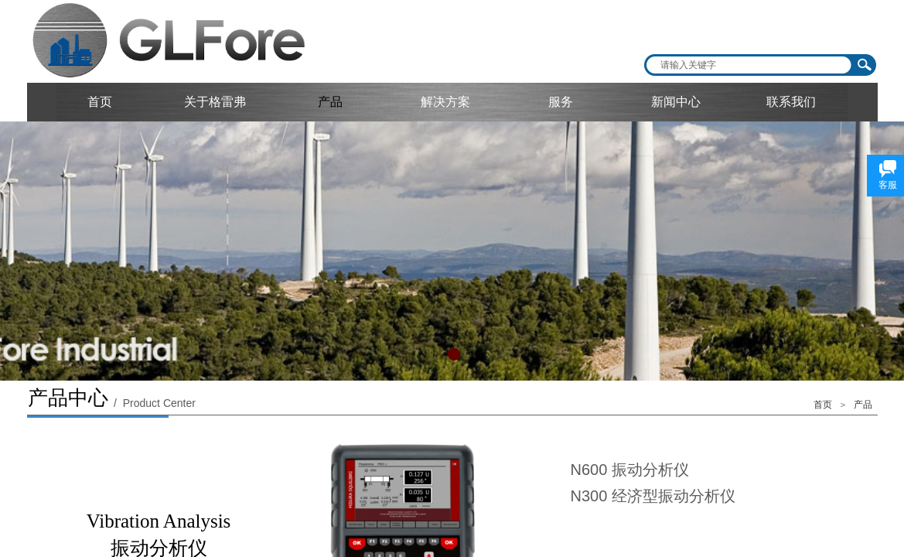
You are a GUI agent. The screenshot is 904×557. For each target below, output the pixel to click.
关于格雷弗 (215, 101)
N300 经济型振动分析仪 (653, 495)
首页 (99, 101)
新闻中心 (676, 101)
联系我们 (791, 101)
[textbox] (750, 65)
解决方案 (445, 101)
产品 (330, 101)
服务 (560, 101)
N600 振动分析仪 (630, 469)
